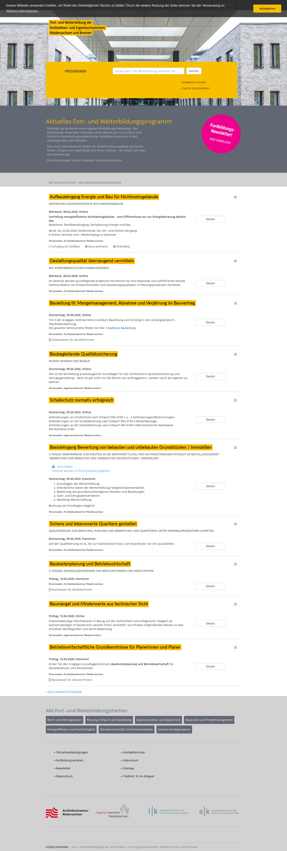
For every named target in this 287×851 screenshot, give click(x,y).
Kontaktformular (134, 752)
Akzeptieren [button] (267, 8)
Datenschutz (64, 776)
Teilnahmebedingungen (72, 752)
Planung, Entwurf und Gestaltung (109, 720)
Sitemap (128, 768)
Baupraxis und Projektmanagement (209, 720)
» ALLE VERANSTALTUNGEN (64, 692)
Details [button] (210, 219)
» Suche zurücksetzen (195, 88)
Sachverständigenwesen (174, 729)
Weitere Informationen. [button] (22, 11)
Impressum (130, 760)
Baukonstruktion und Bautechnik (158, 720)
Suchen (194, 71)
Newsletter (63, 768)
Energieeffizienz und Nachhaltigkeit (71, 729)
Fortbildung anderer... (71, 760)
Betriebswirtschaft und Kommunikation (126, 729)
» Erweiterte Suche (193, 82)
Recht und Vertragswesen (64, 720)
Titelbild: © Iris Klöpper (138, 776)
